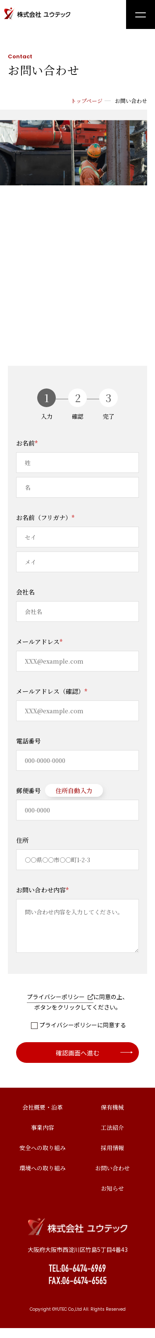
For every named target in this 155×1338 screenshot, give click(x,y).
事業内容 (42, 1137)
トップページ (87, 100)
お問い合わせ (112, 1178)
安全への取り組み (42, 1158)
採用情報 (112, 1158)
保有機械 (112, 1117)
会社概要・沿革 (42, 1117)
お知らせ (112, 1198)
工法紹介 (112, 1137)
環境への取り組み (42, 1178)
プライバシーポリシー (60, 1006)
